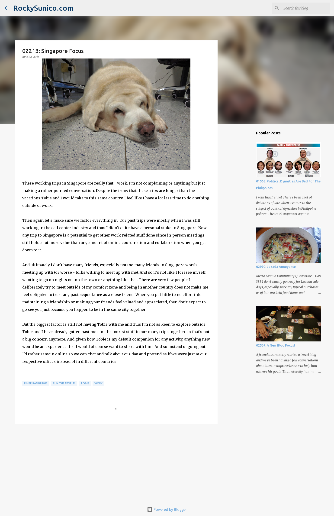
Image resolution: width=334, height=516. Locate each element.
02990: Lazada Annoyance (276, 267)
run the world (64, 383)
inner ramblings (36, 383)
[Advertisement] (116, 463)
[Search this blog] (306, 8)
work (98, 383)
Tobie (84, 383)
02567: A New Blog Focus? (275, 345)
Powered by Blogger (167, 509)
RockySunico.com (43, 8)
